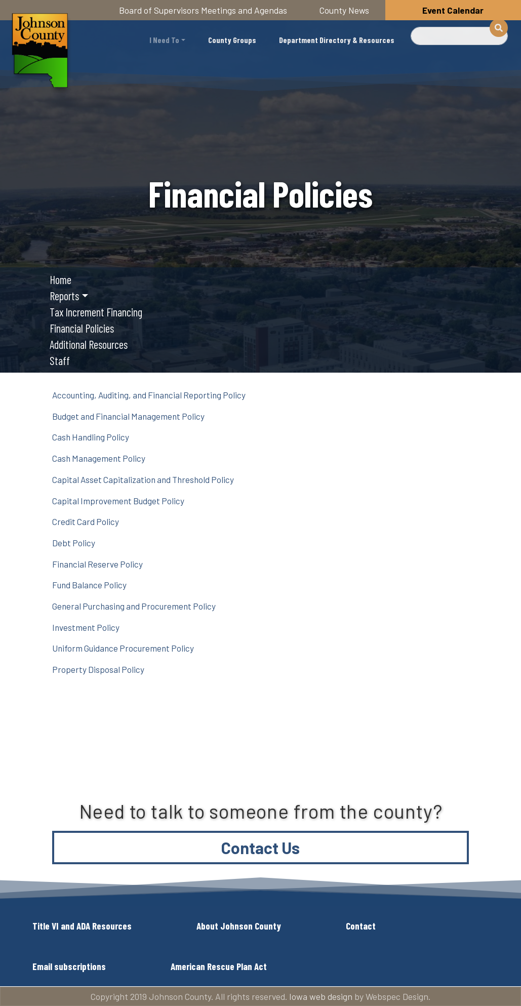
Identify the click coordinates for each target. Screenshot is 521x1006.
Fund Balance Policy (89, 585)
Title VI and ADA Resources (82, 926)
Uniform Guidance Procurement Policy (123, 648)
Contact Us (260, 847)
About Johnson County (238, 926)
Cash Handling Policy (90, 437)
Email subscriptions (69, 966)
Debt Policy (73, 543)
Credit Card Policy (85, 521)
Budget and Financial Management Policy (128, 416)
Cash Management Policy (98, 458)
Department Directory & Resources (336, 40)
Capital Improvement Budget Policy (118, 501)
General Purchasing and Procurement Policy (134, 606)
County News (344, 10)
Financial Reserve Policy (97, 564)
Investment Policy (85, 627)
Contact (361, 926)
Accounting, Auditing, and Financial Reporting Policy (149, 395)
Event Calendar (453, 10)
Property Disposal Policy (98, 669)
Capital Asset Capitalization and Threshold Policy (143, 479)
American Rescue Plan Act (219, 966)
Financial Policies (82, 328)
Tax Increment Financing (96, 311)
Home (60, 279)
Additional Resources (89, 344)
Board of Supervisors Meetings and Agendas (203, 10)
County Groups (232, 40)
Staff (60, 360)
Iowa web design (320, 996)
